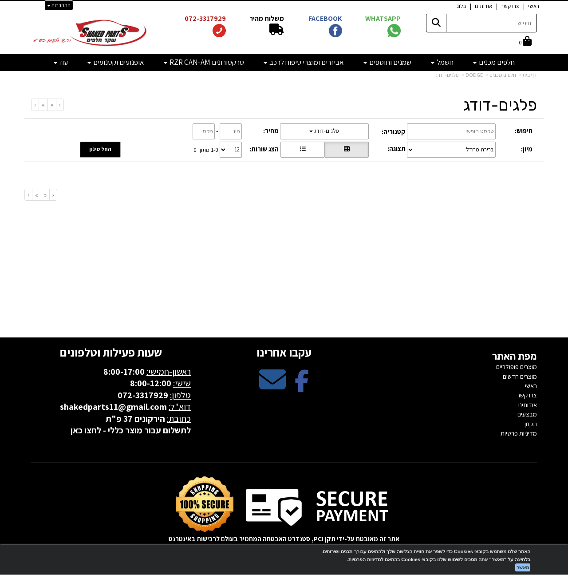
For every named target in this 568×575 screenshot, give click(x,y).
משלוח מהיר (266, 18)
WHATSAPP (383, 18)
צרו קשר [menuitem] (510, 6)
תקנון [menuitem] (531, 424)
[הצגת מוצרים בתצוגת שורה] (302, 150)
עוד (61, 62)
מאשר (523, 567)
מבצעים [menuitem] (527, 414)
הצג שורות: (264, 149)
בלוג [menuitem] (461, 6)
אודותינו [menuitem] (483, 6)
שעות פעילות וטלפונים (111, 352)
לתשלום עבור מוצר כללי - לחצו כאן (131, 430)
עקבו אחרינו (284, 352)
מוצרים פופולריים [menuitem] (516, 366)
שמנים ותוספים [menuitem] (387, 62)
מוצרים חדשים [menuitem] (520, 376)
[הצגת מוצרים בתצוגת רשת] (346, 150)
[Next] (43, 104)
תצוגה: (396, 148)
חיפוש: (523, 131)
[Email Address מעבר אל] (272, 387)
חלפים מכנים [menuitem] (494, 62)
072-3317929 (204, 18)
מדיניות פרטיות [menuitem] (519, 433)
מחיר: (271, 131)
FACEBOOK (325, 18)
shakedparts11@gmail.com (113, 406)
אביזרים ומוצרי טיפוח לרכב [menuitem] (304, 62)
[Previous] (51, 104)
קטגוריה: (394, 131)
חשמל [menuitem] (442, 62)
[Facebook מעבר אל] (302, 387)
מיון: (526, 149)
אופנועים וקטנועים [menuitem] (115, 62)
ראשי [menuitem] (533, 6)
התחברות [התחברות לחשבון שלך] (59, 5)
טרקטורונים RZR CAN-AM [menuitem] (204, 62)
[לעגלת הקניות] (525, 42)
